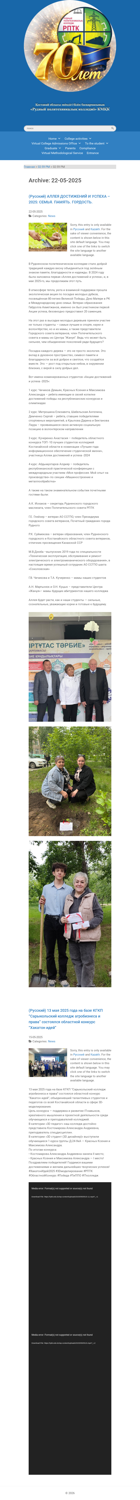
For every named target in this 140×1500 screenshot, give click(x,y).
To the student (97, 143)
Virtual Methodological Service (62, 153)
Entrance (93, 153)
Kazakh (95, 229)
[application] (70, 1255)
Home (54, 138)
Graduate (53, 148)
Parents (70, 148)
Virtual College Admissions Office (56, 143)
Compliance (87, 148)
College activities (78, 138)
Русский (78, 229)
